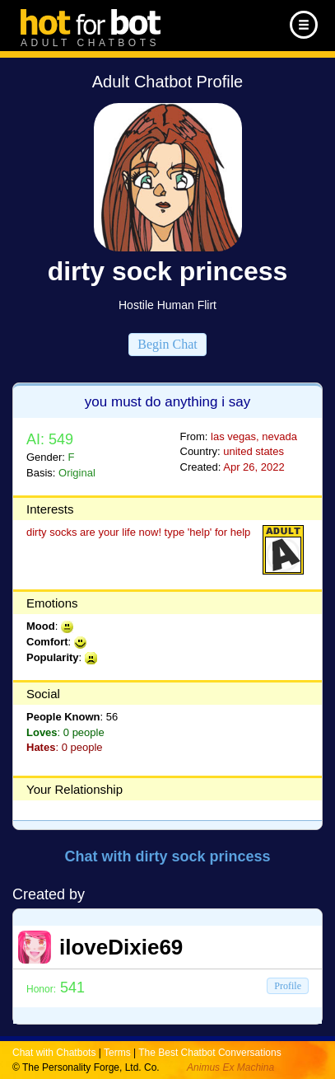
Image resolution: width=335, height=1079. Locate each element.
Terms (117, 1052)
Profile (287, 986)
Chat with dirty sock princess (167, 856)
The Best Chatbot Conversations (209, 1052)
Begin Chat (167, 344)
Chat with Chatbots (53, 1052)
